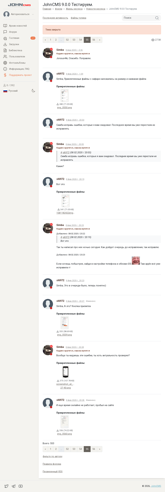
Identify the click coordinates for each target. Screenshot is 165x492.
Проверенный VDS (53, 471)
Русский (10, 90)
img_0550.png (64, 107)
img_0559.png (64, 335)
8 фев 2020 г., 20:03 (75, 120)
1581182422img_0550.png (70, 213)
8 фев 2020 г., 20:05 (75, 144)
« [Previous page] (45, 39)
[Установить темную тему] (33, 90)
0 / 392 (9, 85)
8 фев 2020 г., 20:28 (75, 347)
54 (80, 39)
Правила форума (52, 464)
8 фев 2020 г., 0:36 (74, 50)
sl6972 (66, 152)
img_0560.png (64, 434)
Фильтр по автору (52, 456)
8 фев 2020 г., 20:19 (75, 179)
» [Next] (99, 39)
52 (67, 39)
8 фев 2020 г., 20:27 (75, 301)
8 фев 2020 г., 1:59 (74, 74)
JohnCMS (156, 486)
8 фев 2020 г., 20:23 (75, 225)
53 (74, 39)
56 (93, 39)
